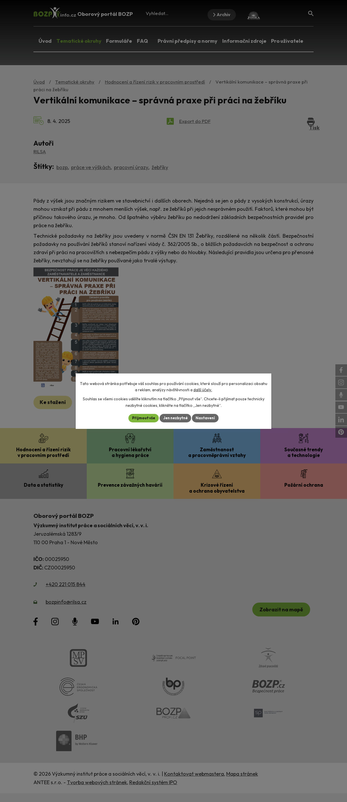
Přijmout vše (141, 417)
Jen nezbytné (175, 417)
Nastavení (208, 417)
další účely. (202, 389)
